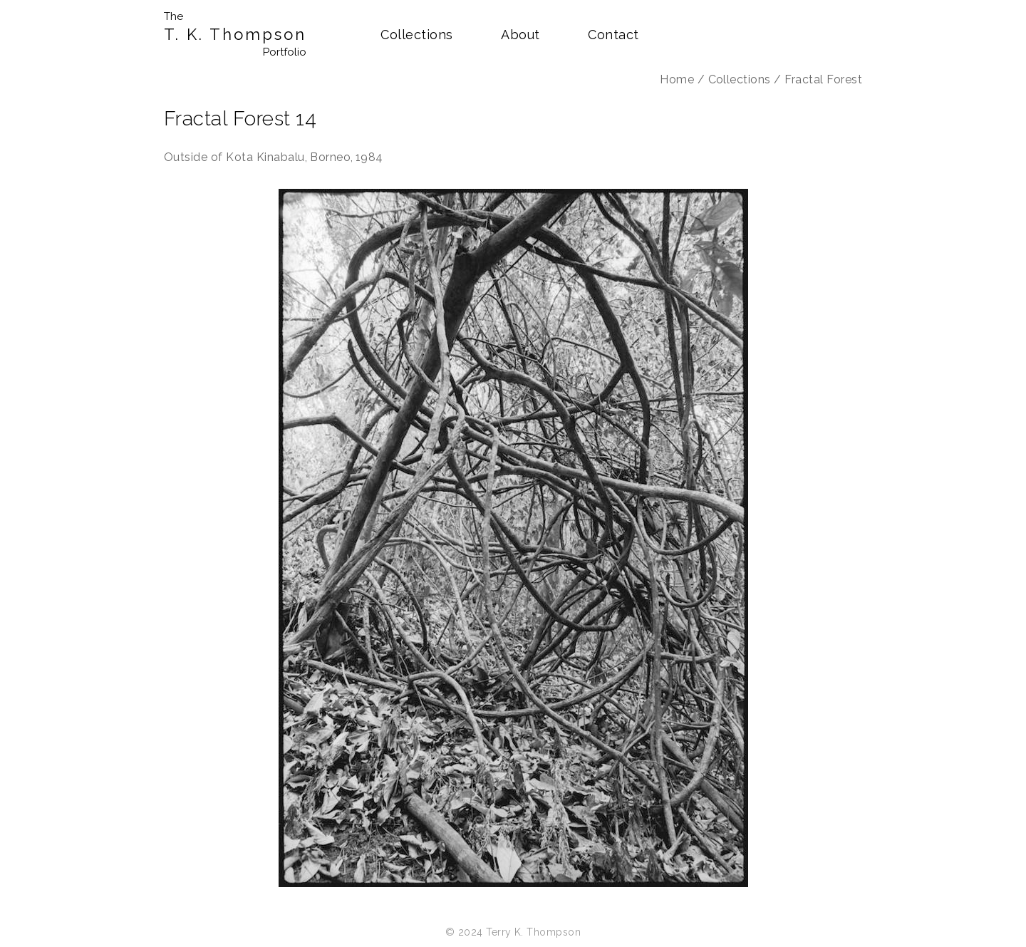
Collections (416, 34)
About (520, 34)
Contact (613, 34)
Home (677, 79)
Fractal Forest (823, 79)
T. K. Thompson (235, 34)
